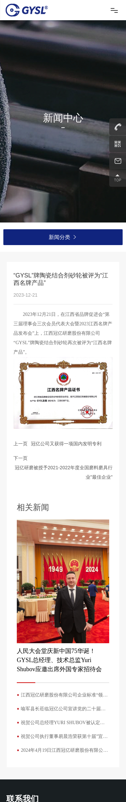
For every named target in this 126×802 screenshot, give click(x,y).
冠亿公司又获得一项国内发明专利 (66, 443)
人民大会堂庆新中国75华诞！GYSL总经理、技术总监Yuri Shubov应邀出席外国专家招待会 (59, 660)
